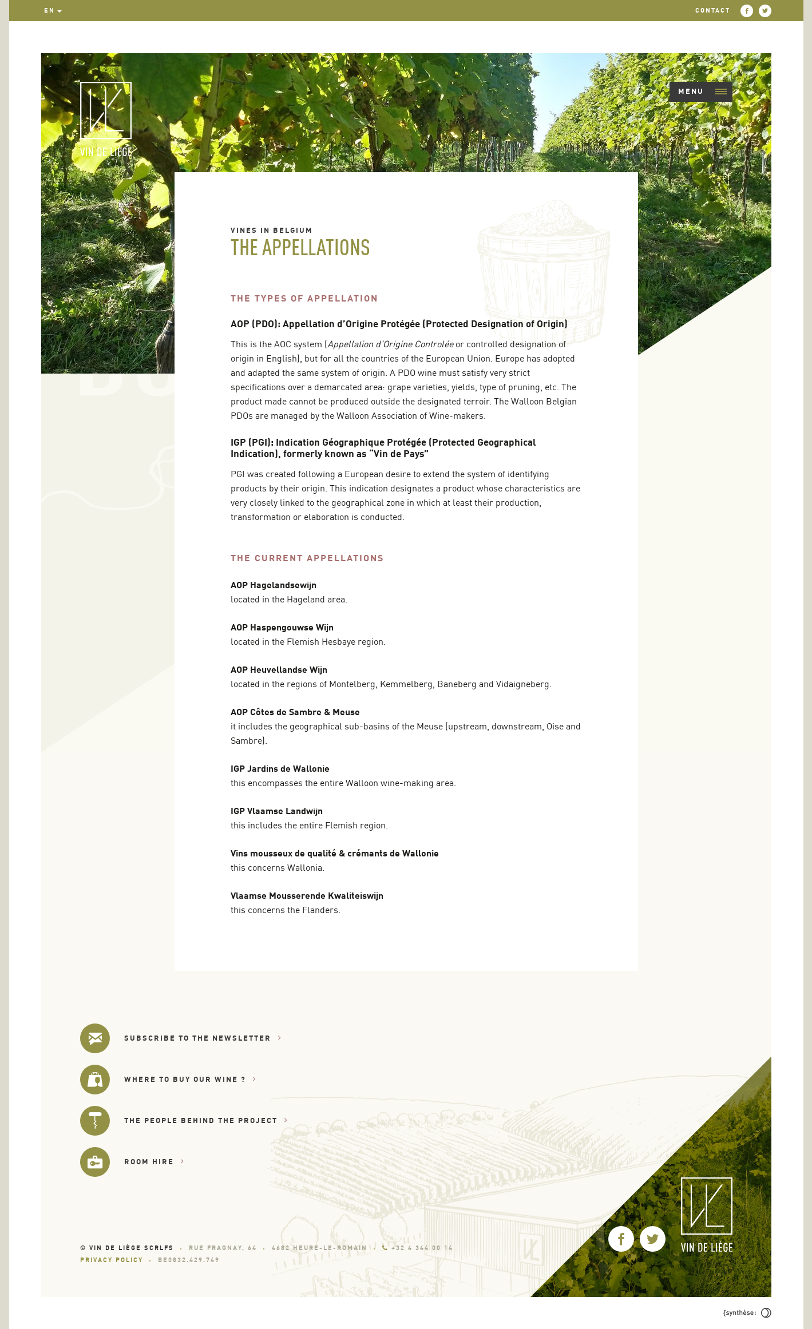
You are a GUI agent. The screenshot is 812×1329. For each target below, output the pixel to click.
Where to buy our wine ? (190, 1079)
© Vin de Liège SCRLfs (127, 1248)
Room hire (154, 1162)
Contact (712, 10)
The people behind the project (206, 1120)
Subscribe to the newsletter (203, 1038)
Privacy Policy (111, 1260)
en (49, 10)
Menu (702, 91)
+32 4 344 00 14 (417, 1248)
